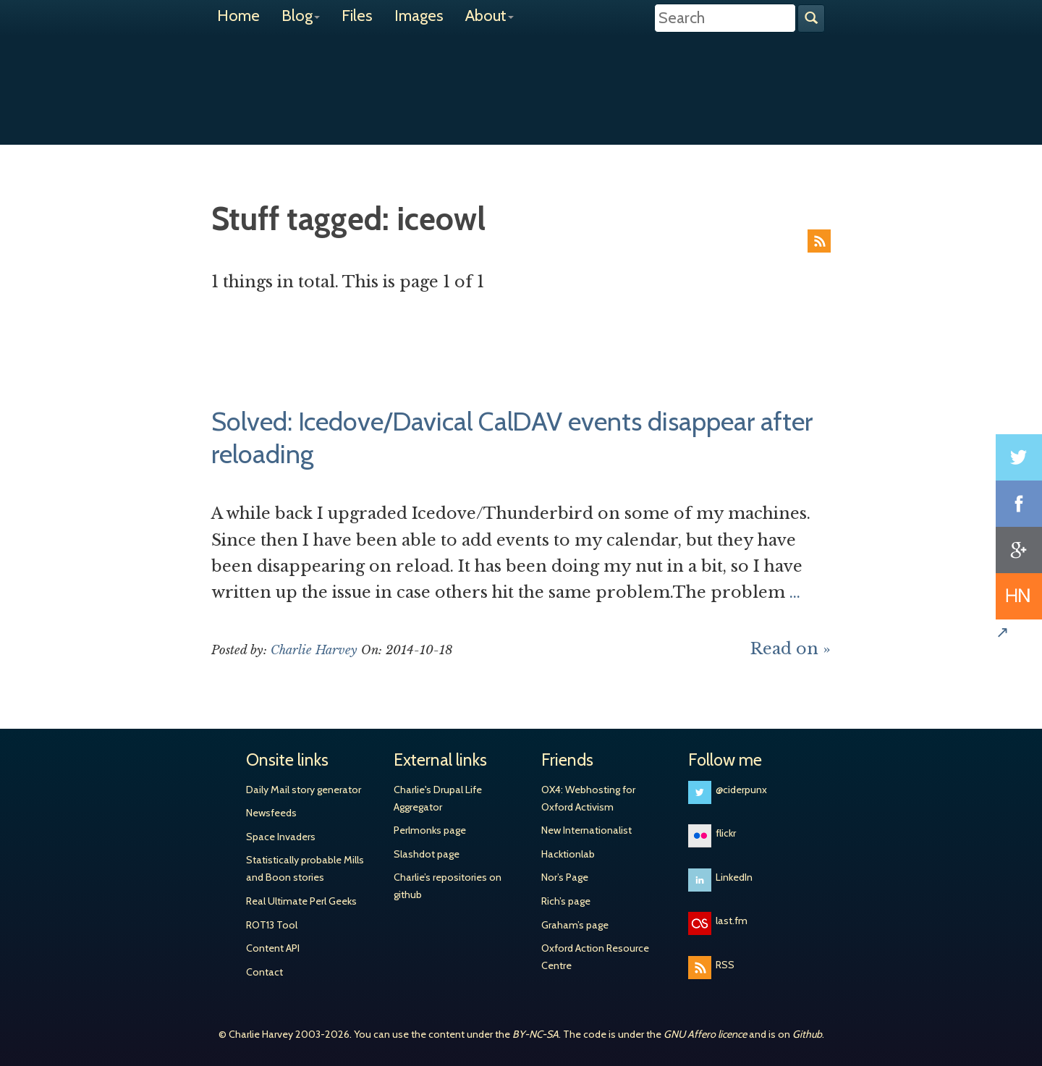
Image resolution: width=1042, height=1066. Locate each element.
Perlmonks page (430, 830)
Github (807, 1034)
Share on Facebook (1019, 504)
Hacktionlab (568, 853)
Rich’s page (565, 901)
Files (357, 15)
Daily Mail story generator (303, 789)
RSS (819, 241)
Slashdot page (426, 853)
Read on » (790, 649)
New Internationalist (586, 830)
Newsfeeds (271, 812)
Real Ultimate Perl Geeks (301, 901)
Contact (264, 971)
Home (238, 15)
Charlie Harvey (521, 77)
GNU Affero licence (705, 1034)
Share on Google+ (1019, 550)
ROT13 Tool (271, 924)
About (489, 15)
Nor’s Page (564, 877)
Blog (300, 15)
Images (419, 15)
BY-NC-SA (535, 1034)
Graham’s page (575, 924)
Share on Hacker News (1019, 596)
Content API (273, 948)
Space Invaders (280, 836)
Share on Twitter (1019, 457)
